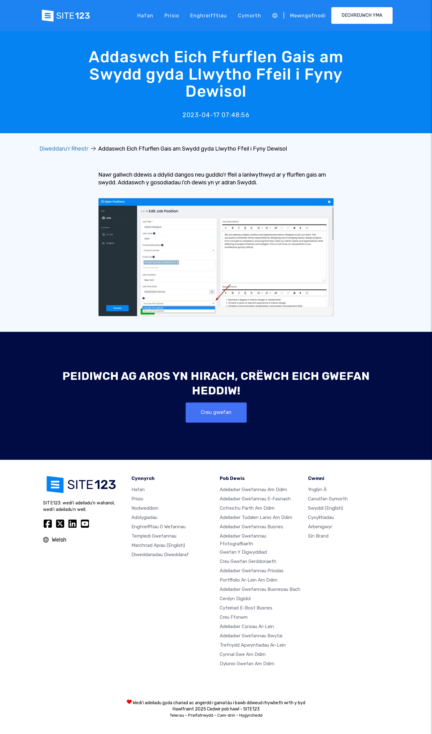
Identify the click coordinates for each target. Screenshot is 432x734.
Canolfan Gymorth (328, 499)
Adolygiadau (144, 517)
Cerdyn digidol (235, 598)
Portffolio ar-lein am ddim (248, 580)
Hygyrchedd (250, 715)
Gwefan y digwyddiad (243, 552)
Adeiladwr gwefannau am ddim (253, 489)
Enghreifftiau (208, 15)
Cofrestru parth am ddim (247, 508)
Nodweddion (144, 508)
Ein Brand (318, 536)
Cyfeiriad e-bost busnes (246, 608)
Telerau (177, 715)
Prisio (172, 15)
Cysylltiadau (321, 517)
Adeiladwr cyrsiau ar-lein (247, 626)
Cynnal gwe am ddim (243, 654)
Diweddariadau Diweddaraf (160, 554)
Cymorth (249, 15)
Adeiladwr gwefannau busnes (251, 527)
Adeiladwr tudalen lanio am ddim (256, 517)
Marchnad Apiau (158, 545)
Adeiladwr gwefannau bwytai (251, 636)
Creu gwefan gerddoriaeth (248, 561)
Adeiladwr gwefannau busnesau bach (260, 589)
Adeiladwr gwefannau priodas (252, 571)
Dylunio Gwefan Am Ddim (247, 663)
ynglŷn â (317, 489)
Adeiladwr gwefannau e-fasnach (255, 499)
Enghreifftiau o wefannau (158, 527)
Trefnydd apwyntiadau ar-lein (253, 645)
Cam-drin (226, 715)
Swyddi (325, 508)
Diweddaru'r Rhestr (63, 148)
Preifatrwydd (200, 715)
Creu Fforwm (234, 617)
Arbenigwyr (320, 527)
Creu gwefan (216, 412)
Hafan (145, 15)
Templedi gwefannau (153, 536)
